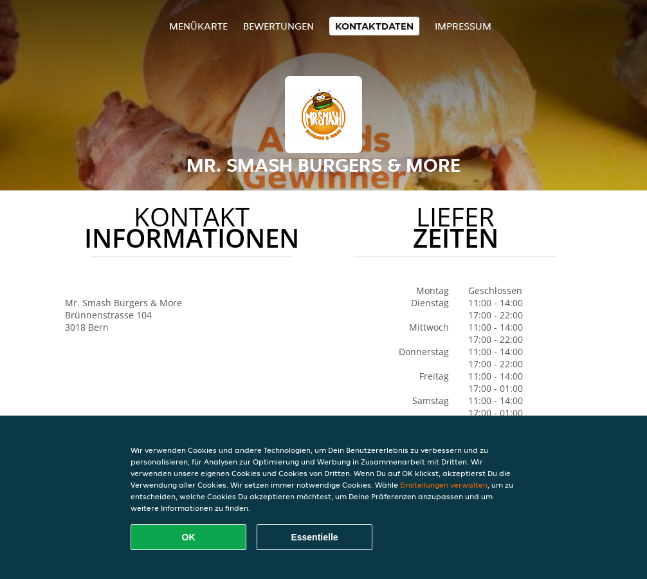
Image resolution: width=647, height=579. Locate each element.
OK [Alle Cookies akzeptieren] (189, 537)
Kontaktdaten (374, 26)
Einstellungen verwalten (444, 485)
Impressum (463, 26)
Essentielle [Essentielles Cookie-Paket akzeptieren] (314, 537)
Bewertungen (278, 26)
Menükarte (198, 26)
